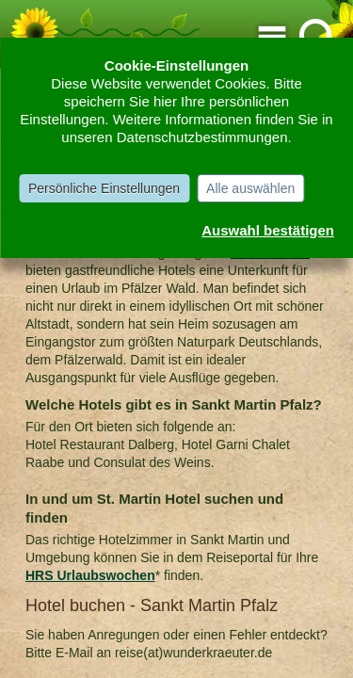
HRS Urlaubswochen (90, 575)
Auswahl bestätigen (267, 230)
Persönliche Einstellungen (104, 188)
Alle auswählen (250, 188)
